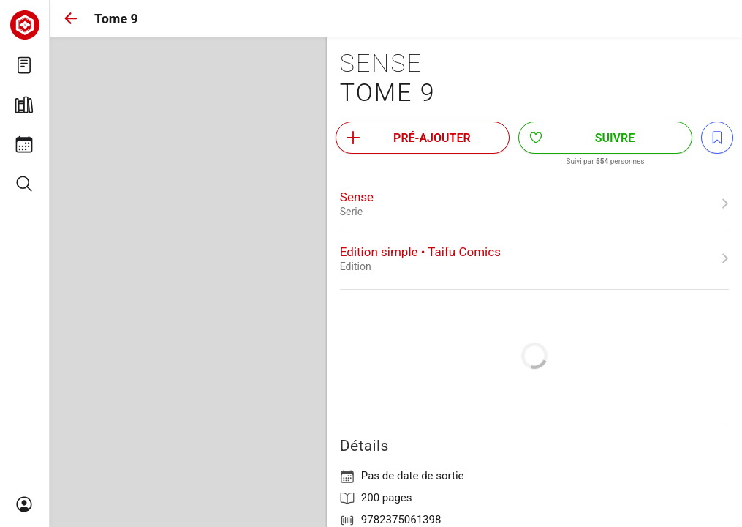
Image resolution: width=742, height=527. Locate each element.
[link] (534, 203)
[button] (71, 18)
